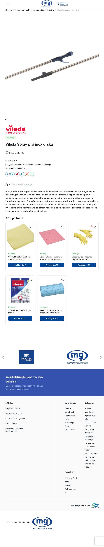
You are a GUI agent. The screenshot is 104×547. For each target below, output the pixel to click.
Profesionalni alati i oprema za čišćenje (30, 10)
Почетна (8, 10)
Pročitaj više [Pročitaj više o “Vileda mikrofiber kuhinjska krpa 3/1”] (20, 330)
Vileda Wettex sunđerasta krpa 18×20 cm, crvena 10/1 (51, 271)
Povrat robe (70, 415)
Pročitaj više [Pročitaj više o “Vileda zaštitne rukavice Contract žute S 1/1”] (84, 277)
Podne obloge (90, 453)
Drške (51, 10)
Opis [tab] (7, 196)
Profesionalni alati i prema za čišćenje (90, 446)
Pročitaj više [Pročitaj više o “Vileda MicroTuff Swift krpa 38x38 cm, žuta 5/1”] (20, 277)
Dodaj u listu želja (16, 165)
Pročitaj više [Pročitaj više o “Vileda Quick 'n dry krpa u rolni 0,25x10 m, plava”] (52, 330)
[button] (3, 357)
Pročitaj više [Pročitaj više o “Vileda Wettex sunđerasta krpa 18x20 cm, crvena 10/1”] (52, 277)
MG (66, 492)
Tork (67, 481)
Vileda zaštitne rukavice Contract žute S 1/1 (82, 270)
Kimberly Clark (71, 478)
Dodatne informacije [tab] (22, 196)
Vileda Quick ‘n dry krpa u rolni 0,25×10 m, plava (51, 323)
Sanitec (68, 485)
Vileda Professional (17, 180)
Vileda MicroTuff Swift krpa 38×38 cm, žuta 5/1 (19, 270)
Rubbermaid (70, 489)
